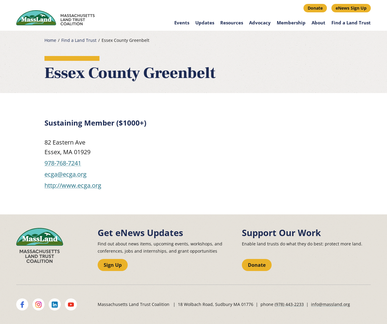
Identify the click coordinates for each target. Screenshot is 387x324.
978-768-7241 (62, 163)
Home (50, 40)
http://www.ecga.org (72, 185)
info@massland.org (330, 304)
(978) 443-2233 (289, 304)
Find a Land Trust (351, 23)
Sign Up (113, 265)
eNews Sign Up (351, 8)
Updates (204, 23)
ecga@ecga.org (65, 174)
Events (181, 23)
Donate (315, 8)
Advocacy (260, 23)
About (318, 23)
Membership (291, 23)
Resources (231, 23)
